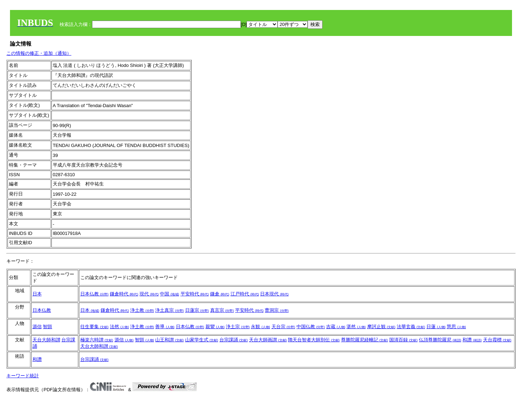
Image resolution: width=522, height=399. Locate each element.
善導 (164, 326)
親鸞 (215, 326)
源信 (37, 326)
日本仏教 (94, 293)
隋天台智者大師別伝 (314, 339)
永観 (260, 326)
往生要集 (94, 326)
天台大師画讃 (268, 339)
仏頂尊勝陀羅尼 (440, 339)
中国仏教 (311, 326)
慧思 (456, 326)
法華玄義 (411, 326)
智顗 (47, 326)
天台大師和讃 (46, 339)
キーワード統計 (22, 375)
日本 (37, 293)
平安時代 (195, 293)
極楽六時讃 (96, 339)
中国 (169, 293)
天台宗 (283, 326)
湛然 (356, 326)
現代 (149, 293)
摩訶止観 (381, 326)
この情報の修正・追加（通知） (38, 53)
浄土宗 (238, 326)
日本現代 (274, 293)
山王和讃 (169, 339)
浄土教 (142, 310)
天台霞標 (497, 339)
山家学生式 (201, 339)
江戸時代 (244, 293)
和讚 (472, 339)
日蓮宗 (197, 310)
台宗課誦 (233, 339)
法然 (119, 326)
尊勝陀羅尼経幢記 (364, 339)
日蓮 (436, 326)
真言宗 (222, 310)
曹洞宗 (277, 310)
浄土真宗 (169, 310)
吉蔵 (335, 326)
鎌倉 (219, 293)
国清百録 (403, 339)
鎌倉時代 (124, 293)
